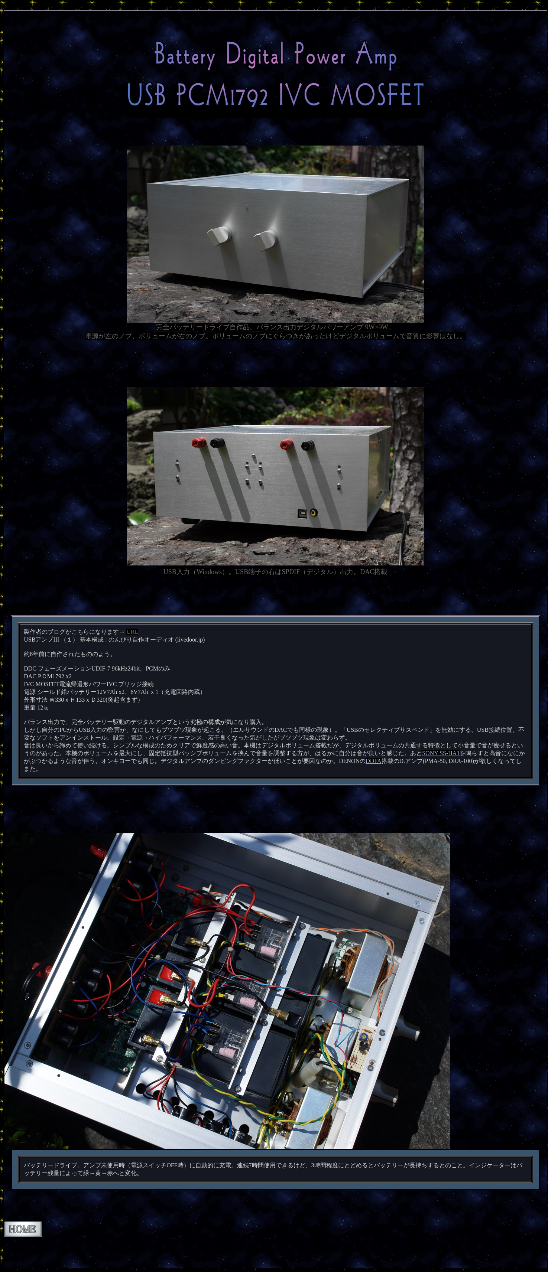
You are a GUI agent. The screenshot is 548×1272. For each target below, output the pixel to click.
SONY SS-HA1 (441, 753)
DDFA (373, 761)
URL (132, 632)
